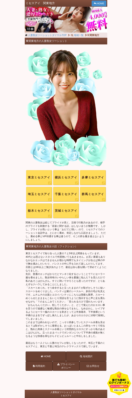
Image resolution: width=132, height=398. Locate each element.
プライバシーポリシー (66, 366)
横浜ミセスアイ (66, 177)
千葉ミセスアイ (66, 194)
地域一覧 (77, 35)
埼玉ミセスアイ (39, 194)
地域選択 (86, 356)
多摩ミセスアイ (93, 177)
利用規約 (39, 366)
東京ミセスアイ (39, 177)
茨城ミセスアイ (66, 210)
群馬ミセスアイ (93, 194)
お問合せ (93, 366)
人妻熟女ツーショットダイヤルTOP (47, 35)
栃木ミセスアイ (39, 210)
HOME (99, 3)
